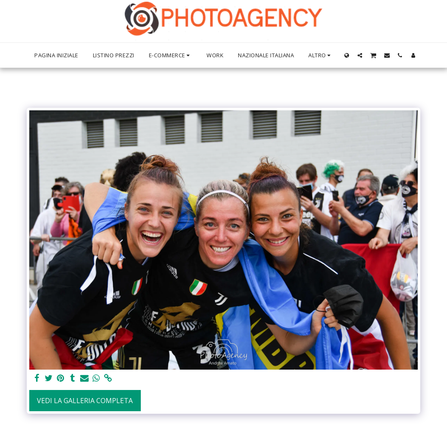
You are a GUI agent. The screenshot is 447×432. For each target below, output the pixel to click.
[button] (360, 55)
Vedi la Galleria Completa (85, 400)
